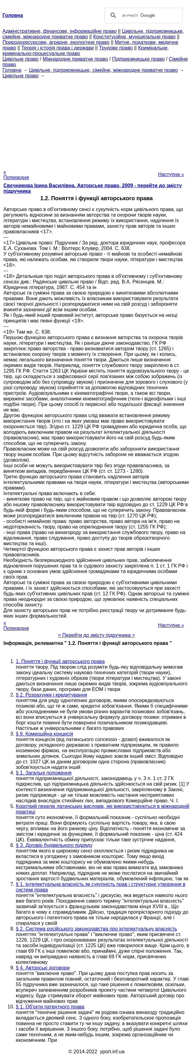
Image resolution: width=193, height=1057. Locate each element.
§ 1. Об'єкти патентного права (50, 1006)
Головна (11, 70)
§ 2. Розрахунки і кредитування (51, 694)
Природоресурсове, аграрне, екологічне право (55, 42)
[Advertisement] (96, 122)
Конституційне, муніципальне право (134, 36)
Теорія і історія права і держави (57, 47)
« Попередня (16, 174)
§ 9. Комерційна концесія (44, 733)
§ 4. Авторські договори (43, 967)
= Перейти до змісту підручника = (96, 635)
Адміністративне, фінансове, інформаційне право (59, 31)
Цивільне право (20, 59)
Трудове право (116, 47)
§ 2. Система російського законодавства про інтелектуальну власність (96, 928)
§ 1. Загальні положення (44, 772)
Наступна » (171, 174)
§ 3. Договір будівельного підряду (54, 845)
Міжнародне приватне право (75, 59)
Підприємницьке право (138, 59)
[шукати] (143, 15)
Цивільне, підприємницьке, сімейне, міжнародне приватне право (103, 70)
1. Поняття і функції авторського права (60, 661)
